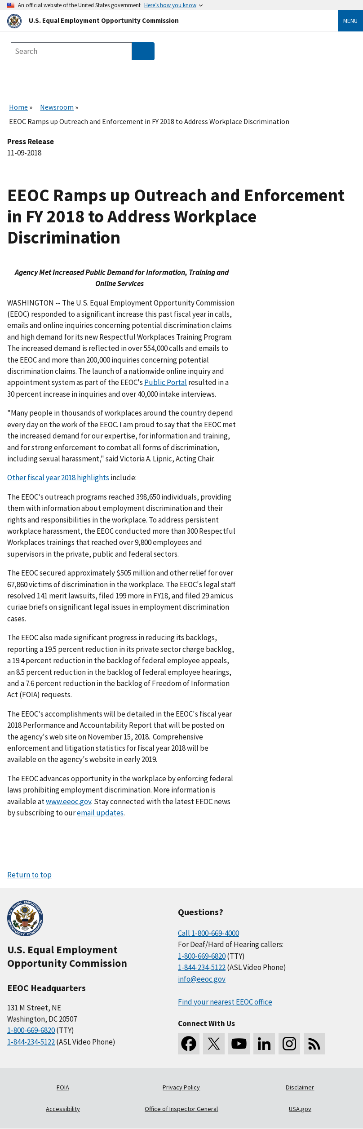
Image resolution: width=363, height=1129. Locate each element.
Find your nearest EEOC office (225, 1002)
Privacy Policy (181, 1087)
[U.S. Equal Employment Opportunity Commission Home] (161, 20)
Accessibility (63, 1109)
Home (18, 106)
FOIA (63, 1087)
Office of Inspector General (181, 1109)
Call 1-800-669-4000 (208, 933)
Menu (350, 21)
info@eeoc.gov (202, 979)
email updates (100, 813)
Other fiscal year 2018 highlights (58, 478)
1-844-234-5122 (31, 1042)
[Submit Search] (143, 51)
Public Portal (165, 382)
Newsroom (57, 106)
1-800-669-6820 (31, 1030)
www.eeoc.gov (68, 801)
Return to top (29, 875)
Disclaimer (300, 1087)
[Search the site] (71, 51)
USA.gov (300, 1109)
